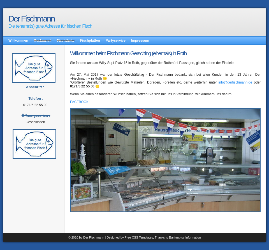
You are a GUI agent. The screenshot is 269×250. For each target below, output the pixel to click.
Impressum (140, 40)
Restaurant (43, 40)
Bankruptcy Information (185, 237)
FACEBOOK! (79, 102)
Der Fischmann (31, 18)
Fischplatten (90, 40)
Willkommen (18, 40)
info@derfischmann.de (235, 82)
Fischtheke (66, 40)
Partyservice (116, 40)
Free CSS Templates (139, 237)
